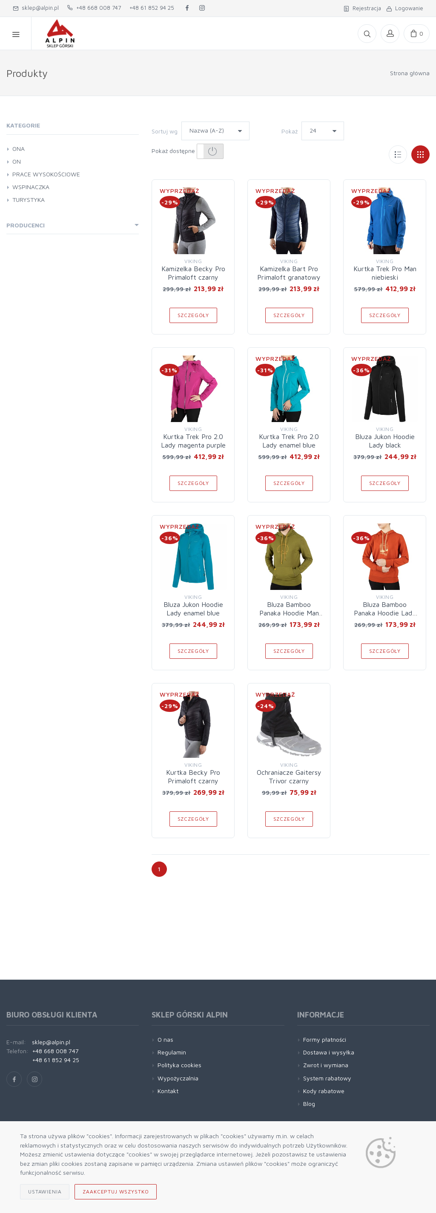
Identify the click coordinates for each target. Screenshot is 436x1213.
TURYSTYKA (28, 199)
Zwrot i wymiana (325, 1064)
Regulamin (172, 1052)
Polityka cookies (179, 1064)
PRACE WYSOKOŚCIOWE (46, 174)
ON (16, 161)
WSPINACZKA (30, 186)
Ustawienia (44, 1191)
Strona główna (410, 73)
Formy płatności (324, 1039)
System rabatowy (327, 1078)
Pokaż (289, 131)
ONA (18, 148)
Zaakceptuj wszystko (116, 1191)
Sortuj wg (165, 131)
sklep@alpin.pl (36, 7)
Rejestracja (362, 8)
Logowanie (404, 8)
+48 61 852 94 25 (151, 7)
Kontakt (168, 1090)
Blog (309, 1103)
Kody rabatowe (323, 1090)
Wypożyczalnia (178, 1078)
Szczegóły (193, 315)
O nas (165, 1039)
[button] (210, 151)
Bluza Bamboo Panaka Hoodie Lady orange (385, 613)
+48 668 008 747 (94, 7)
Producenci (25, 225)
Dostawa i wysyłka (328, 1052)
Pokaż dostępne (188, 151)
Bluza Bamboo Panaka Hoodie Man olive (289, 613)
